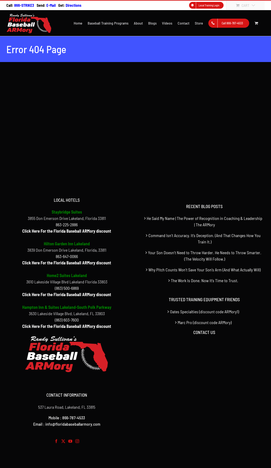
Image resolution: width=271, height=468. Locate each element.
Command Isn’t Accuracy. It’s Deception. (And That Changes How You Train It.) (204, 238)
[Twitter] (63, 441)
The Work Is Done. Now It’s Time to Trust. (204, 280)
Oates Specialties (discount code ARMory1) (204, 311)
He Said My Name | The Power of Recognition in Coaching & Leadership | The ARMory (204, 221)
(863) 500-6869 (67, 288)
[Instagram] (77, 441)
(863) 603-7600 (67, 319)
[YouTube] (70, 441)
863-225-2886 (67, 224)
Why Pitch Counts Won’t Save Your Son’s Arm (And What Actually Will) (204, 269)
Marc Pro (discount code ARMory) (205, 322)
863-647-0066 (67, 256)
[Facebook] (56, 441)
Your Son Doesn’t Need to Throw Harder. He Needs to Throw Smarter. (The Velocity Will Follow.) (204, 255)
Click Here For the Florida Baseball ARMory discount (66, 230)
